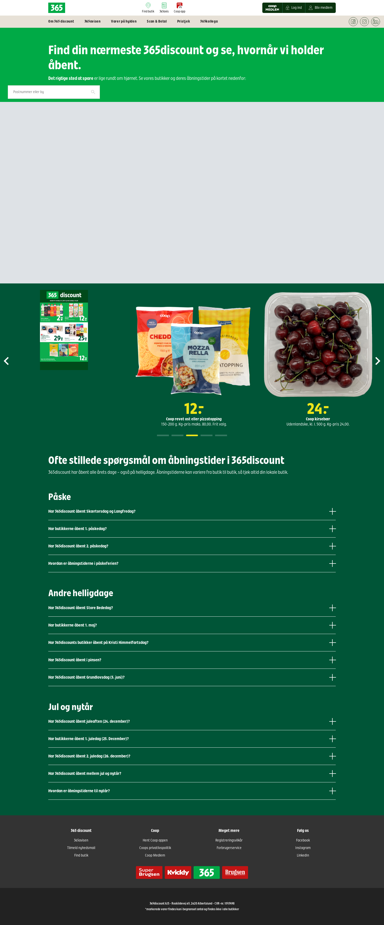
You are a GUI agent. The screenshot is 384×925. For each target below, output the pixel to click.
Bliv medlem (320, 8)
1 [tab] (163, 435)
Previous (10, 361)
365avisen (81, 840)
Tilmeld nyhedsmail (81, 848)
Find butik (81, 855)
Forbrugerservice (229, 848)
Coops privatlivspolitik (155, 848)
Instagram (303, 848)
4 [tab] (206, 435)
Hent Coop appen (155, 840)
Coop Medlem (155, 855)
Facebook (303, 840)
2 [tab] (177, 435)
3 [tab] (192, 435)
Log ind (294, 8)
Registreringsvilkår (229, 840)
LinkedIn (303, 855)
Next (373, 361)
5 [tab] (221, 435)
